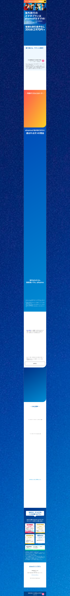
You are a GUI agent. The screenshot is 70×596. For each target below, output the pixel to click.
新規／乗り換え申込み (35, 62)
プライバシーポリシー (35, 584)
